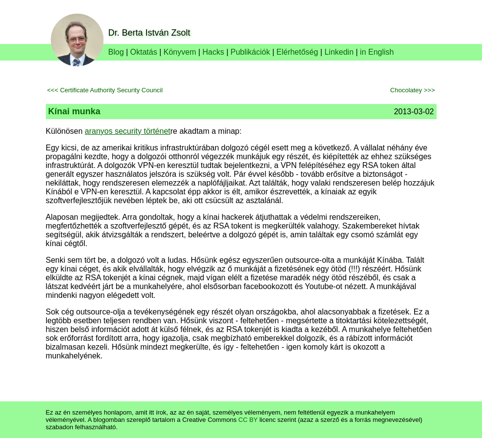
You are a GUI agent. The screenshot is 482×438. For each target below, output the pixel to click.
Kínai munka (74, 111)
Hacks (213, 52)
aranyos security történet (127, 131)
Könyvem (180, 52)
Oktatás (143, 52)
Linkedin (339, 52)
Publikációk (250, 52)
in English (377, 52)
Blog (116, 52)
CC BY (248, 419)
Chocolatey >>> (412, 90)
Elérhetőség (297, 52)
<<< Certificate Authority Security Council (105, 90)
